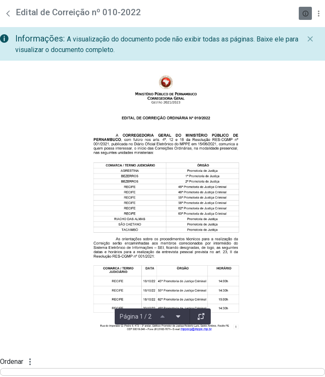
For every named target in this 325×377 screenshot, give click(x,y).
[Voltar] (8, 14)
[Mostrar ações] (318, 13)
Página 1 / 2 (135, 316)
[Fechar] (310, 39)
